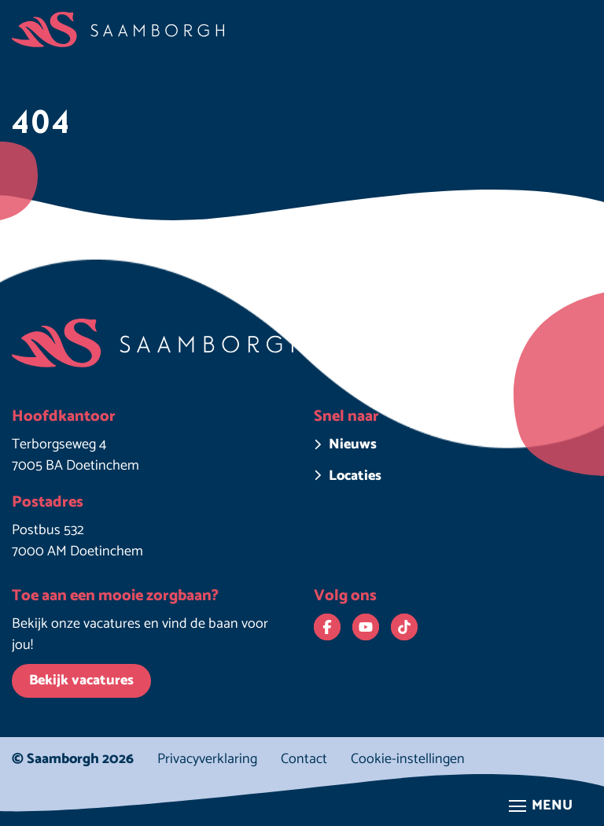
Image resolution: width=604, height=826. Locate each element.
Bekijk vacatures (81, 680)
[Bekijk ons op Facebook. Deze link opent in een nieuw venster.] (327, 627)
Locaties (355, 476)
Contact (304, 759)
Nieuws (353, 444)
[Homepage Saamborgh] (118, 29)
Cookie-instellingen (408, 759)
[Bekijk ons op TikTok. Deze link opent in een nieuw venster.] (404, 627)
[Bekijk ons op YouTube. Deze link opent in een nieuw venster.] (365, 627)
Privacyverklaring (207, 759)
